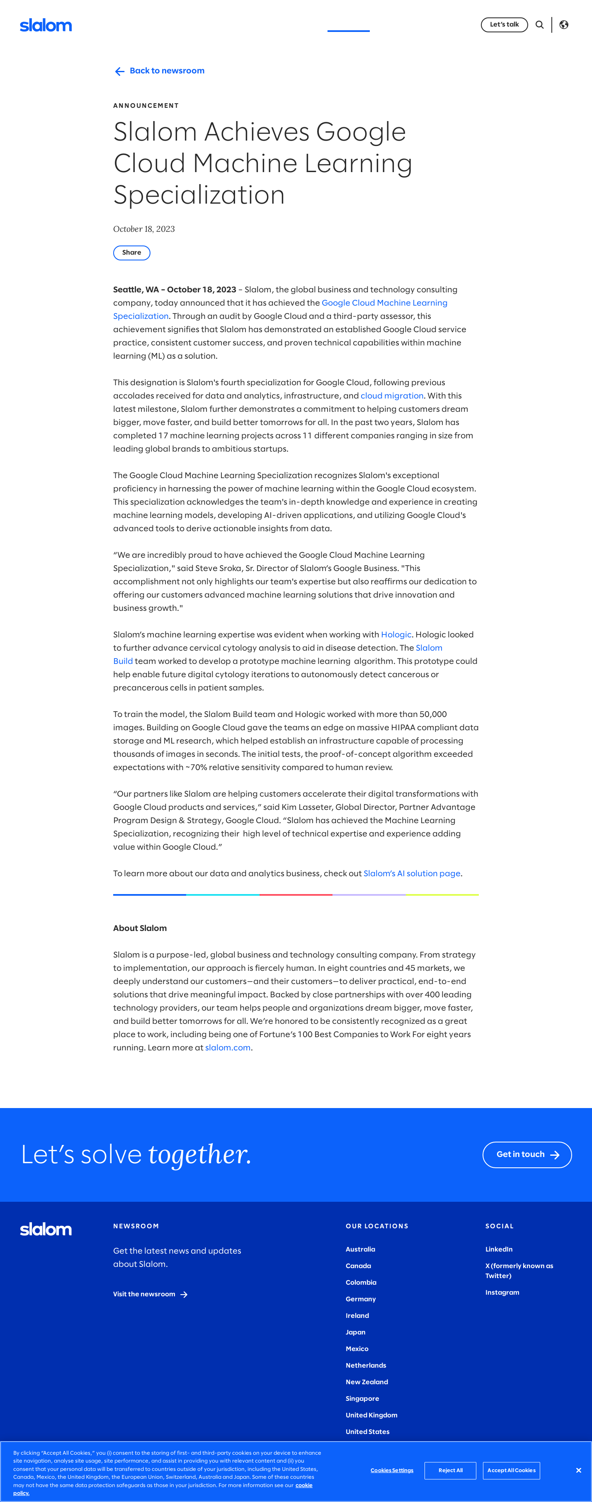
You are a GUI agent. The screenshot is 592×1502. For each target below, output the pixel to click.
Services (169, 24)
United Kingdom (372, 1415)
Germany (361, 1299)
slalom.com (228, 1048)
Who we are (349, 24)
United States (368, 1432)
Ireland (357, 1316)
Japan (356, 1332)
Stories (301, 24)
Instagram (502, 1293)
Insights (261, 24)
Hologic (396, 635)
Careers (397, 24)
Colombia (361, 1283)
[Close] (579, 1470)
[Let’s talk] (504, 24)
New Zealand (367, 1382)
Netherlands (366, 1366)
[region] (296, 1471)
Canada (358, 1266)
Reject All (451, 1470)
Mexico (357, 1349)
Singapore (362, 1399)
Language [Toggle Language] (564, 25)
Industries (215, 24)
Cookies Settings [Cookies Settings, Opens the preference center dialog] (392, 1470)
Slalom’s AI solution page (412, 874)
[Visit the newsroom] (151, 1295)
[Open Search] (539, 25)
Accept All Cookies (511, 1470)
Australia (360, 1250)
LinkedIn (499, 1250)
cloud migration (392, 396)
